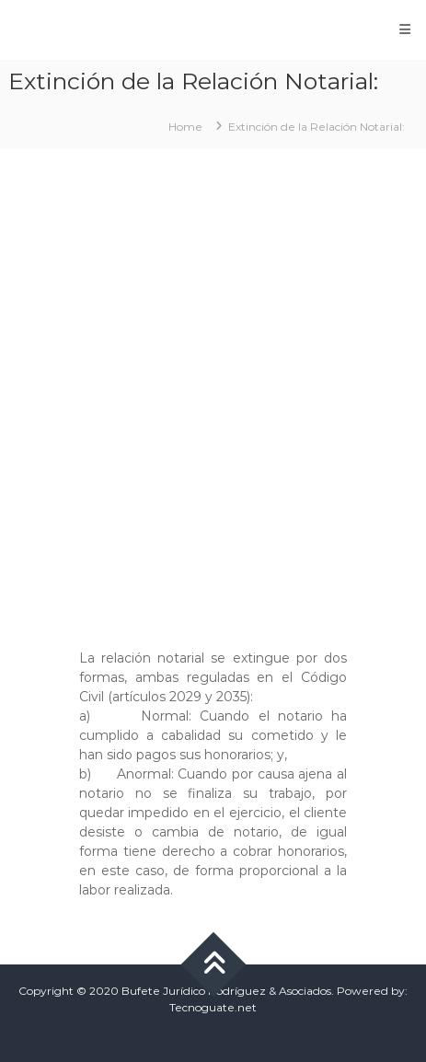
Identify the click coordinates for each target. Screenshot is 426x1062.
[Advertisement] (213, 390)
